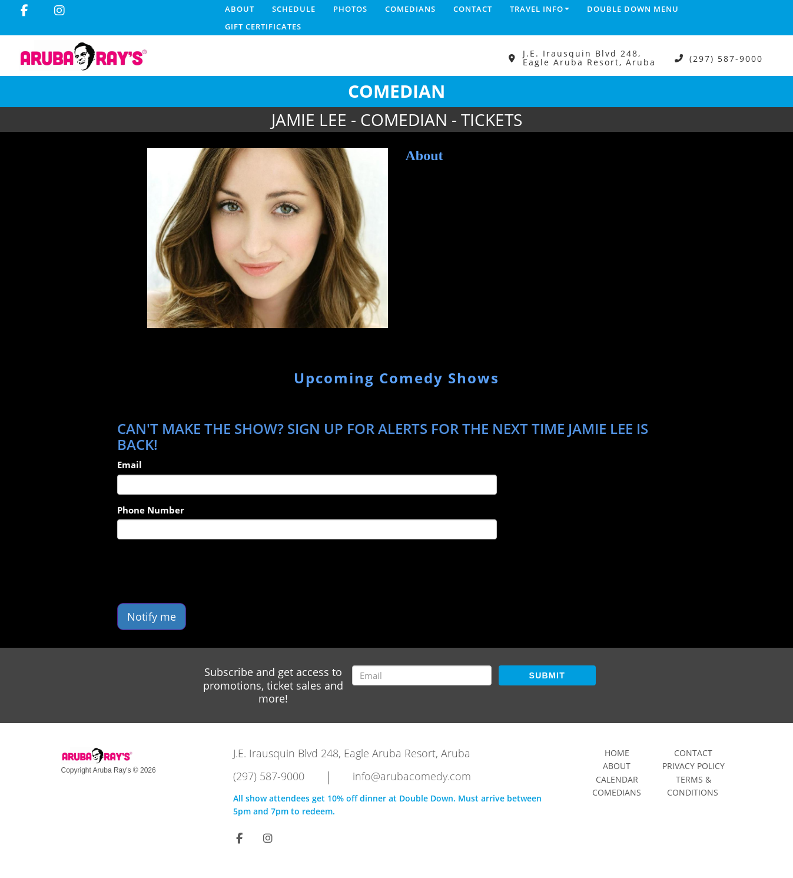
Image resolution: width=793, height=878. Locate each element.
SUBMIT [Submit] (547, 675)
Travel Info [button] (539, 9)
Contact (472, 9)
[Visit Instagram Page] (59, 10)
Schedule (294, 9)
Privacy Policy (693, 765)
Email (129, 465)
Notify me (151, 616)
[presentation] (206, 571)
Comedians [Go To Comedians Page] (616, 792)
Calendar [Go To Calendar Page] (617, 779)
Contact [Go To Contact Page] (693, 752)
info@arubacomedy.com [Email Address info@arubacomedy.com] (412, 776)
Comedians (410, 9)
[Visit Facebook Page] (24, 10)
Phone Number (150, 510)
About (239, 9)
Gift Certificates (263, 26)
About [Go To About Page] (617, 765)
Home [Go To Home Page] (617, 752)
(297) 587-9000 (726, 58)
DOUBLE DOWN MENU (633, 9)
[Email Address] (422, 675)
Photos (350, 9)
